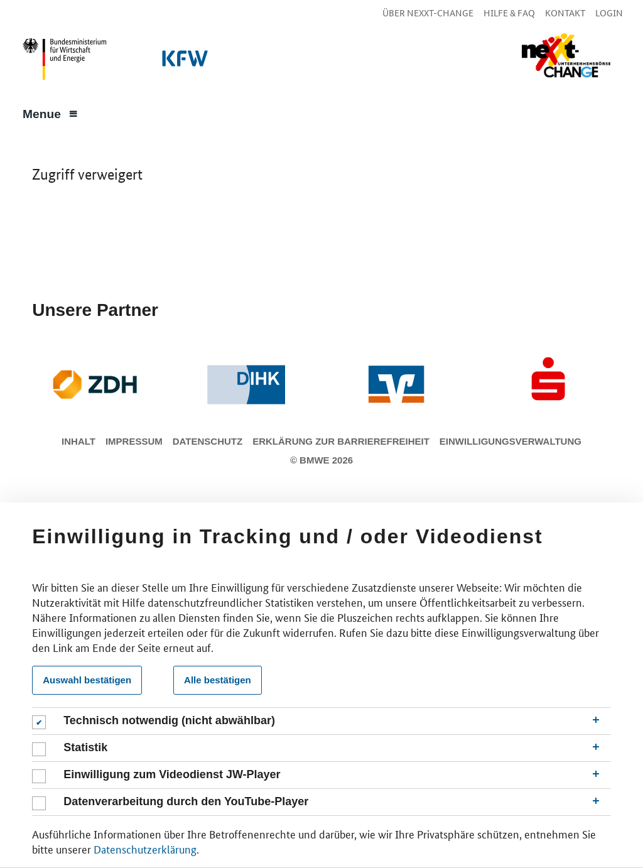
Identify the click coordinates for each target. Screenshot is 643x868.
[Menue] (50, 113)
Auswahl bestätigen (87, 680)
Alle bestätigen (217, 680)
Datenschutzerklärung (145, 848)
